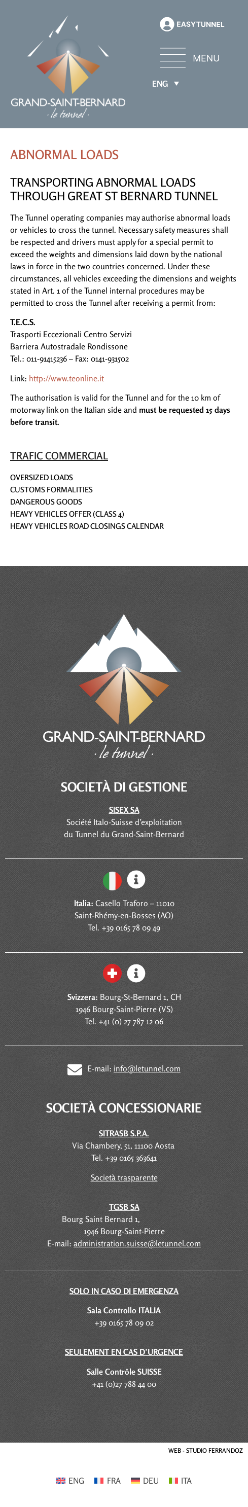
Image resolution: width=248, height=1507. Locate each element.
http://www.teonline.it (66, 378)
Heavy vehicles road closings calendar (87, 526)
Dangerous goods (46, 502)
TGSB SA (124, 1207)
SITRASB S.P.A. (124, 1133)
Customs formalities (51, 489)
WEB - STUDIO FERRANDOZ (205, 1450)
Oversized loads (41, 477)
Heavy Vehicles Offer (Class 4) (67, 514)
